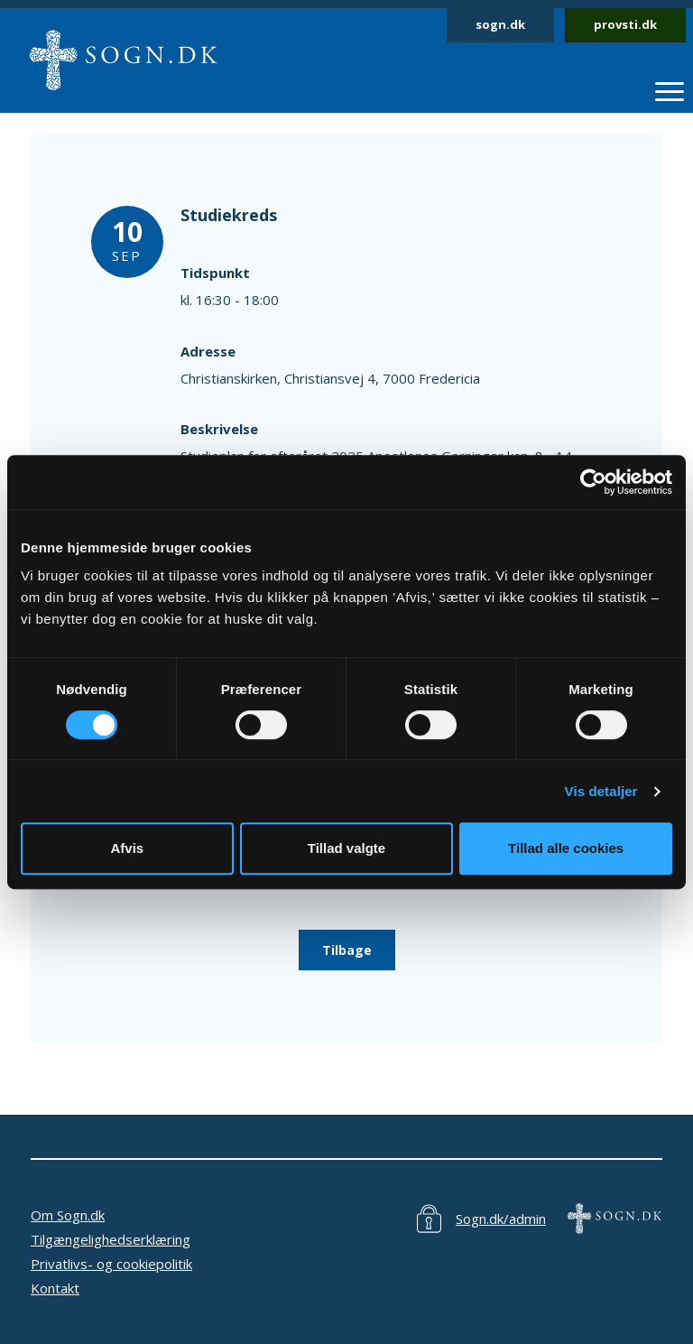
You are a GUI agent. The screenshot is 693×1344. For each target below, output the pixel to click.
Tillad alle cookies (566, 848)
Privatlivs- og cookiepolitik (111, 1264)
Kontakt (55, 1288)
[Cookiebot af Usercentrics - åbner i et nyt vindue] (593, 482)
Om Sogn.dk (68, 1215)
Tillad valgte (346, 848)
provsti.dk (625, 24)
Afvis (126, 848)
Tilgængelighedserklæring (110, 1239)
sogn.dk (500, 24)
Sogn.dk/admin (501, 1219)
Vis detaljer (601, 791)
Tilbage (347, 950)
